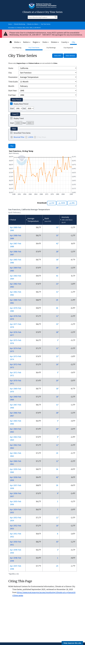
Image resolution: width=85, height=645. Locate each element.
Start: (12, 108)
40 (57, 308)
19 (57, 453)
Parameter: (13, 77)
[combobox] (42, 42)
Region (36, 42)
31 (57, 292)
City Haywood (68, 48)
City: (10, 72)
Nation (27, 42)
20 (57, 380)
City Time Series (45, 24)
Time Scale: (13, 81)
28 (57, 251)
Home (10, 24)
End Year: (12, 95)
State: (10, 68)
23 (57, 283)
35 (57, 227)
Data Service (70, 55)
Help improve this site (72, 643)
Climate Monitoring (19, 24)
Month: (11, 86)
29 (57, 300)
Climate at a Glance (32, 24)
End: (24, 108)
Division (55, 42)
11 (57, 316)
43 (57, 275)
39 (57, 485)
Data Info (57, 55)
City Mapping (16, 48)
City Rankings (51, 48)
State (46, 42)
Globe (17, 42)
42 (57, 243)
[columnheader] (16, 220)
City (73, 42)
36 (57, 469)
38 (57, 259)
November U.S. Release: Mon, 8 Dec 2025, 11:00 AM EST (24, 28)
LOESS (30, 137)
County (65, 42)
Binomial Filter (19, 137)
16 (57, 364)
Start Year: (12, 90)
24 (57, 566)
